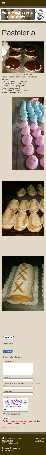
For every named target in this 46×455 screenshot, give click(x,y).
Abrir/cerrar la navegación (23, 3)
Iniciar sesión (39, 438)
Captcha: (11, 397)
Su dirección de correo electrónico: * (21, 384)
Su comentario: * (8, 362)
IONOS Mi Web (8, 450)
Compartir (8, 351)
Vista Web (39, 441)
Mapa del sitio (7, 441)
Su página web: (8, 391)
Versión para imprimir (12, 438)
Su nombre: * (7, 377)
